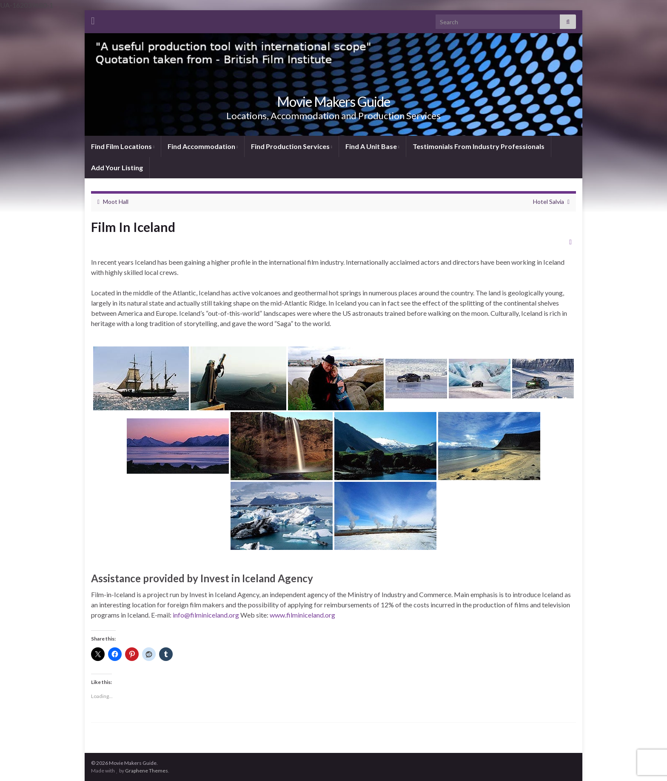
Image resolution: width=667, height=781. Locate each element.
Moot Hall (115, 201)
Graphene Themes (146, 770)
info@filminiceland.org (206, 615)
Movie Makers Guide (333, 101)
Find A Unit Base (372, 146)
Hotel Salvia (548, 201)
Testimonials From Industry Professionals (478, 146)
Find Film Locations (122, 146)
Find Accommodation (203, 146)
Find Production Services (291, 146)
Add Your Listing (117, 167)
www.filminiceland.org (302, 615)
